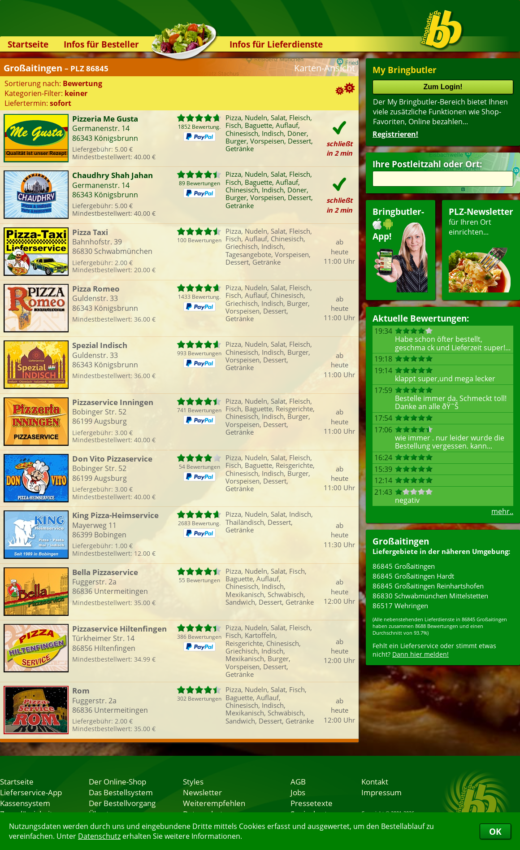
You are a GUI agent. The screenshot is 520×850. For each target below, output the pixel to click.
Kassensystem (25, 803)
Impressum (381, 792)
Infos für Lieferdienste (276, 44)
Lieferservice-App (31, 792)
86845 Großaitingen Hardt (413, 575)
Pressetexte (311, 803)
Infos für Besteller (101, 44)
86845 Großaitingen (404, 566)
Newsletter (202, 792)
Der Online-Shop (117, 781)
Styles (193, 781)
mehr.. (502, 511)
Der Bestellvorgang (122, 803)
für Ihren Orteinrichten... (481, 249)
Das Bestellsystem (121, 792)
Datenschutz (99, 836)
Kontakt (374, 781)
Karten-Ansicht (324, 68)
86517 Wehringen (400, 605)
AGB (298, 781)
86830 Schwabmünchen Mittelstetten (430, 595)
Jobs (297, 792)
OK (495, 831)
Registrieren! (395, 134)
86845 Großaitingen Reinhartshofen (428, 585)
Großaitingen (401, 541)
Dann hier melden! (420, 654)
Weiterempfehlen (214, 803)
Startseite (28, 44)
